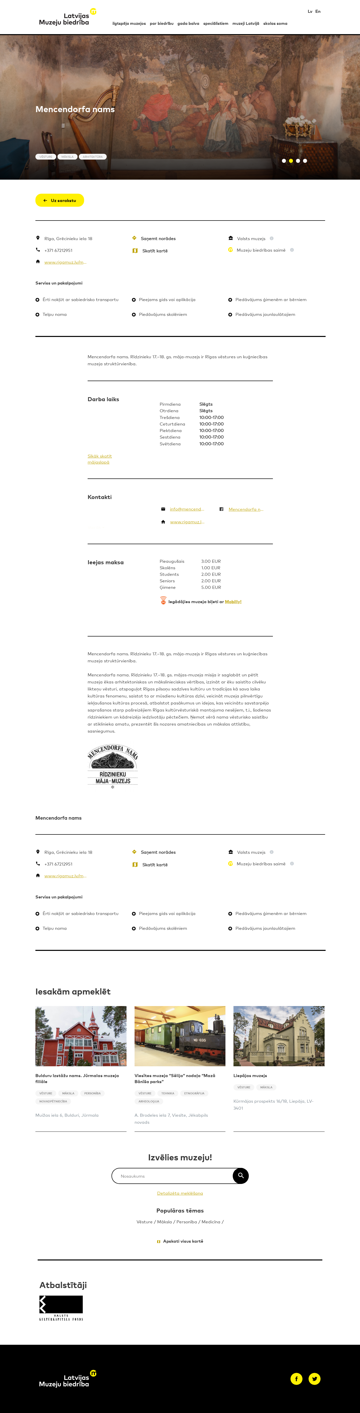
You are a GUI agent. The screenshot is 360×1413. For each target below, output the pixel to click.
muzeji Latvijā (245, 23)
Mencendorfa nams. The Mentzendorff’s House (246, 509)
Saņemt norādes (158, 238)
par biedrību (161, 23)
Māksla (164, 1221)
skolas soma (275, 23)
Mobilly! (233, 601)
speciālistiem (215, 23)
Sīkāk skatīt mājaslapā (100, 459)
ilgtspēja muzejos (129, 23)
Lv (310, 11)
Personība (186, 1221)
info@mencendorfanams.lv (188, 509)
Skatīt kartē (155, 250)
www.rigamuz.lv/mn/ (65, 262)
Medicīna (211, 1221)
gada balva (188, 23)
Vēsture (145, 1221)
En (318, 11)
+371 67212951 (58, 250)
